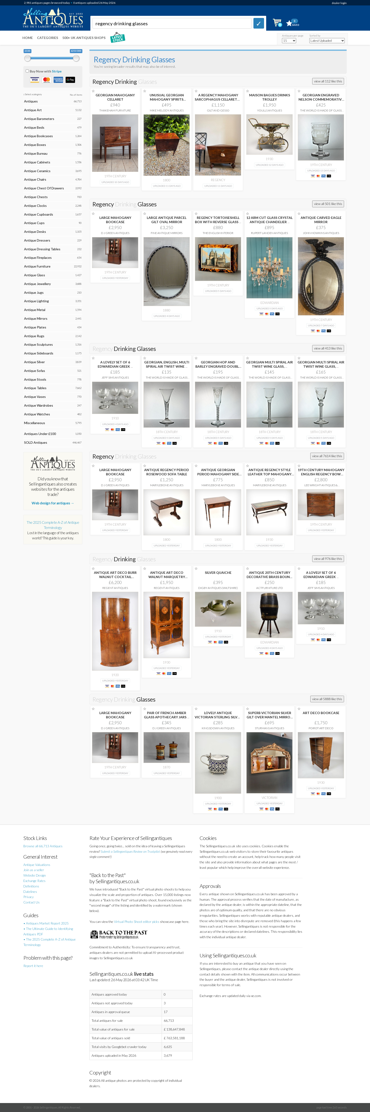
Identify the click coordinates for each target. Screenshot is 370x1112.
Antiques (31, 101)
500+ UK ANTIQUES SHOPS (83, 38)
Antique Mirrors (35, 318)
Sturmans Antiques (269, 728)
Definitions (31, 886)
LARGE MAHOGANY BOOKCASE (115, 220)
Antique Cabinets (37, 162)
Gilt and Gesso (218, 110)
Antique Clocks (35, 206)
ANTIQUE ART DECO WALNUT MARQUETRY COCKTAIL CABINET (166, 577)
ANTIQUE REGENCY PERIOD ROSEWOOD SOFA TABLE (166, 472)
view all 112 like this (328, 81)
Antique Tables (35, 388)
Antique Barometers (39, 119)
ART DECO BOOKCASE (321, 713)
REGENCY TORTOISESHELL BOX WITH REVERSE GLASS (218, 220)
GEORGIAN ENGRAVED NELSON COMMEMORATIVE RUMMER (321, 99)
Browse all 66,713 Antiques (43, 846)
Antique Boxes (35, 145)
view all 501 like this (328, 204)
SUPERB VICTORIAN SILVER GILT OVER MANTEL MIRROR (269, 717)
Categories (47, 38)
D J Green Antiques (115, 233)
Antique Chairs (35, 179)
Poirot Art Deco (321, 728)
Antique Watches (37, 414)
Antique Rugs (34, 336)
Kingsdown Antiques (218, 728)
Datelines (30, 892)
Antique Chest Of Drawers (44, 188)
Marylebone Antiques (166, 485)
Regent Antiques (115, 588)
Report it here (33, 966)
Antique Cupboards (38, 214)
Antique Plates (35, 327)
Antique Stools (35, 379)
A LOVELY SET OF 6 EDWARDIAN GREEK (115, 364)
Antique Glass (34, 275)
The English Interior (218, 233)
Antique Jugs (34, 292)
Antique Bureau (35, 153)
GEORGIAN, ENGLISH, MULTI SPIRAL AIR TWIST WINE (166, 364)
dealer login (339, 3)
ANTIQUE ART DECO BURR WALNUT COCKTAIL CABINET (115, 577)
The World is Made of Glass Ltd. (321, 112)
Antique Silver (34, 362)
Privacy (28, 897)
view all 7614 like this (327, 456)
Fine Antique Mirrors (166, 233)
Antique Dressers (37, 240)
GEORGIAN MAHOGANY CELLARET (115, 97)
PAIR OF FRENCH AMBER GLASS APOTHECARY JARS (166, 715)
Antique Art (33, 110)
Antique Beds (34, 127)
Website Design (34, 875)
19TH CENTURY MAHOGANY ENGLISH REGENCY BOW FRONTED (321, 474)
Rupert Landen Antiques (269, 233)
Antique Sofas (34, 371)
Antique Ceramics (37, 171)
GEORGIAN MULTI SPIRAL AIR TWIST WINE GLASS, (269, 364)
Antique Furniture (37, 266)
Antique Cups (34, 223)
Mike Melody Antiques (167, 110)
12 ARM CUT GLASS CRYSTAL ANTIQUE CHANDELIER (269, 220)
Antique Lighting (36, 301)
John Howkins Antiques (321, 233)
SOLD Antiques (35, 442)
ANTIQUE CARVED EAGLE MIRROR (321, 220)
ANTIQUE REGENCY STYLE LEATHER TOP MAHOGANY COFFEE (269, 474)
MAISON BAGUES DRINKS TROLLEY (269, 97)
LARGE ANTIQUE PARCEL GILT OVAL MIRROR (166, 220)
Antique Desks (35, 232)
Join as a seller (33, 870)
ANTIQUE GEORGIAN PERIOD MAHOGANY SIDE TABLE (218, 474)
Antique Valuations (36, 865)
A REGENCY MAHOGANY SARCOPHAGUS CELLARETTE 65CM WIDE (218, 99)
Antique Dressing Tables (42, 249)
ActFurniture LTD (269, 588)
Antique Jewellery (37, 284)
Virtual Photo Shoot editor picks (136, 922)
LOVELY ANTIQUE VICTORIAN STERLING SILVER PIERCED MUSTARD (218, 717)
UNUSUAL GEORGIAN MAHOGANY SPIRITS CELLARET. (167, 99)
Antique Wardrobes (38, 405)
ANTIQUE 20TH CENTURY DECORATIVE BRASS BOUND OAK (269, 577)
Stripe (57, 71)
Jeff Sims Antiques (115, 377)
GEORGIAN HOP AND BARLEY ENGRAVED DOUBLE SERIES (218, 366)
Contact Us (31, 902)
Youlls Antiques (269, 110)
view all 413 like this (328, 348)
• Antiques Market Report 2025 (46, 923)
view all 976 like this (328, 559)
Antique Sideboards (38, 353)
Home (27, 38)
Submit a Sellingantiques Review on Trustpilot (130, 851)
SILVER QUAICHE (218, 573)
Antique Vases (35, 397)
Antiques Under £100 (40, 434)
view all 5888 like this (327, 699)
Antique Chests (36, 197)
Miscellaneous (34, 423)
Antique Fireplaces (38, 258)
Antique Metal (34, 310)
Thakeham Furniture (115, 110)
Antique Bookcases (38, 136)
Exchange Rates (34, 881)
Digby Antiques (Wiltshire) (218, 588)
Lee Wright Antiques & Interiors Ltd (321, 486)
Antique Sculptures (38, 344)
